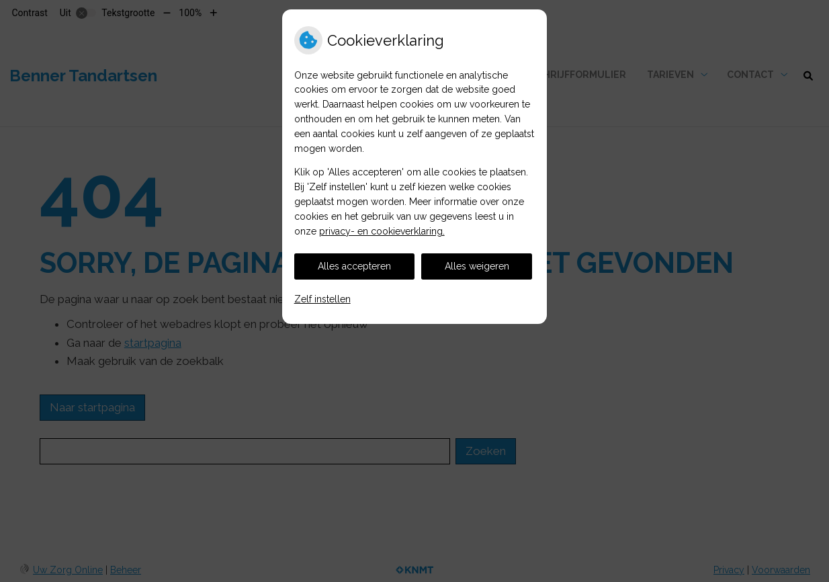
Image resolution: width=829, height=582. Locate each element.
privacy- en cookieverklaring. (382, 231)
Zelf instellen (322, 299)
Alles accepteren (354, 266)
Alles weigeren (477, 266)
